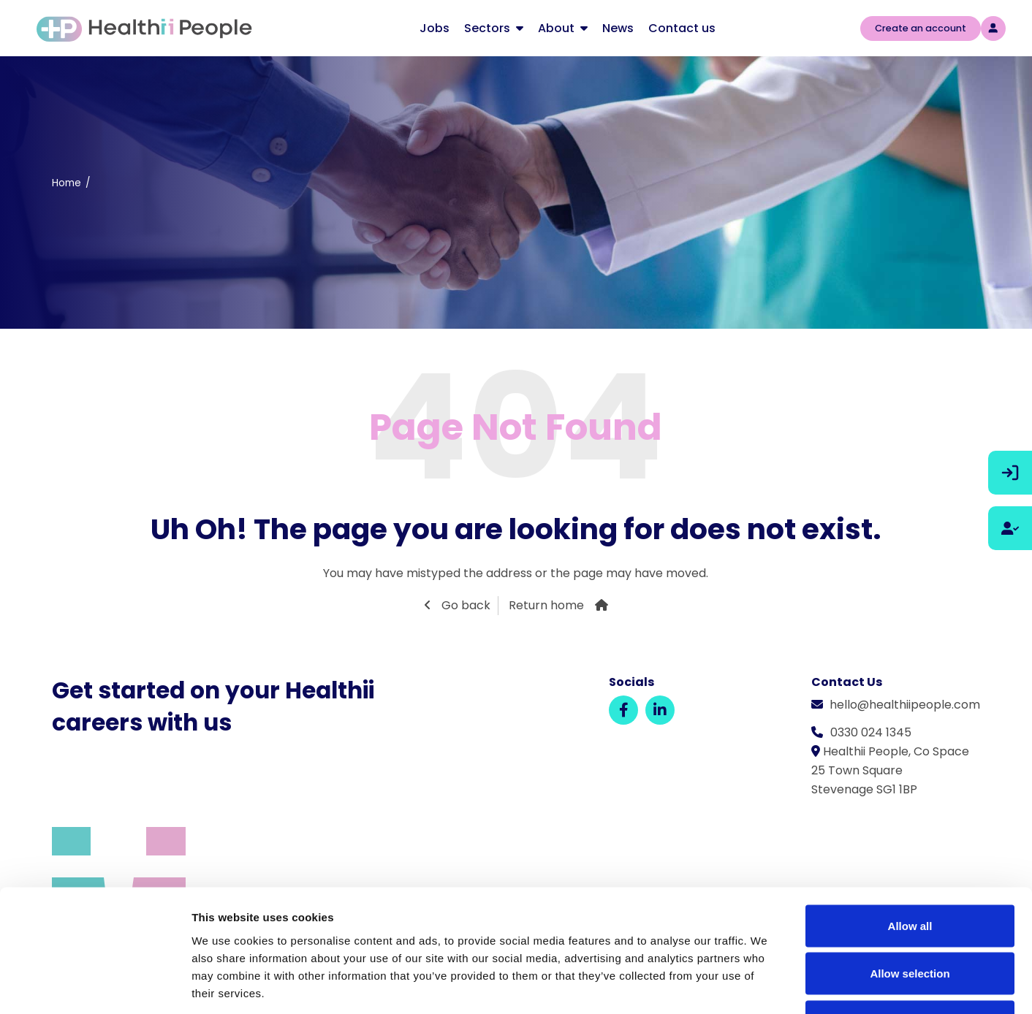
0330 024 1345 (870, 732)
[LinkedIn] (660, 710)
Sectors (487, 28)
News (618, 28)
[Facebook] (623, 710)
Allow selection (909, 870)
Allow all (910, 822)
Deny (910, 918)
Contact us (682, 28)
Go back (464, 605)
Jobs (434, 28)
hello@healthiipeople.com (905, 704)
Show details (767, 985)
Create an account (920, 28)
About (556, 28)
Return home (546, 605)
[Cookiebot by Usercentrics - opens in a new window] (95, 985)
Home (66, 183)
